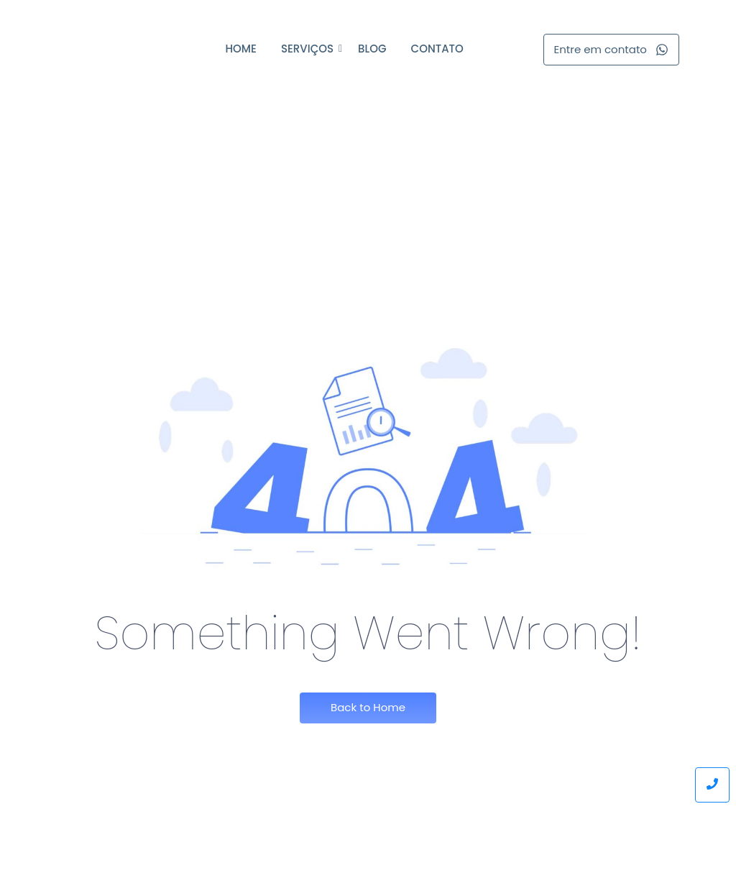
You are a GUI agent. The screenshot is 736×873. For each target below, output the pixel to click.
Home (240, 48)
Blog (372, 48)
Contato (437, 48)
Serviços (310, 48)
